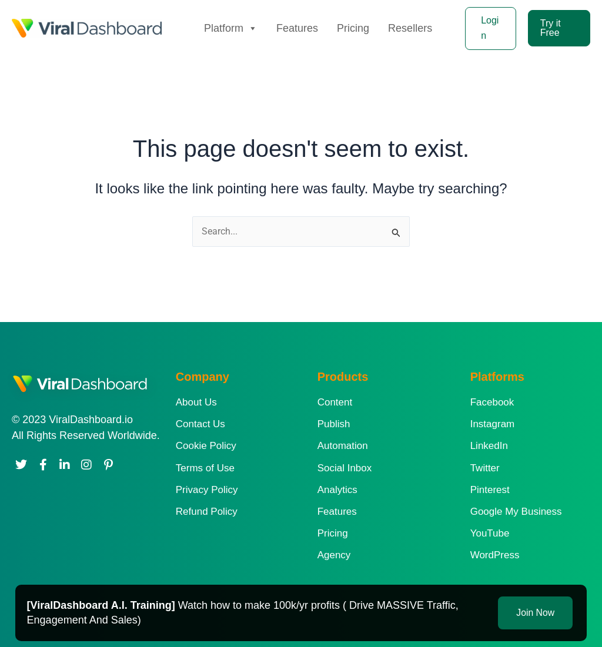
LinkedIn (489, 446)
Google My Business (516, 511)
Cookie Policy (206, 446)
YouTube (490, 533)
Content (335, 402)
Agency (334, 555)
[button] (559, 28)
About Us (196, 402)
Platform (230, 28)
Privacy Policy (207, 489)
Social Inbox (344, 468)
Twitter (485, 468)
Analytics (337, 489)
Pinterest (490, 489)
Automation (342, 446)
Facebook (492, 402)
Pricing (353, 28)
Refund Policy (207, 511)
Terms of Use (205, 468)
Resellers (410, 28)
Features (297, 28)
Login (490, 28)
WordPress (495, 555)
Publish (333, 424)
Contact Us (200, 424)
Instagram (492, 424)
